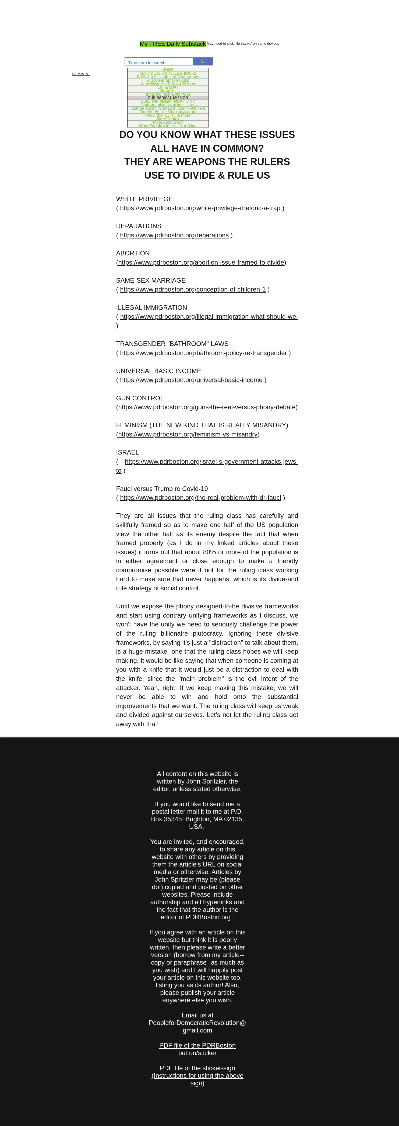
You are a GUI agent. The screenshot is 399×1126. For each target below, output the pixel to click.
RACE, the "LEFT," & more (167, 115)
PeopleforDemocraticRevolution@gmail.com (197, 1026)
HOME (168, 69)
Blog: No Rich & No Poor (168, 94)
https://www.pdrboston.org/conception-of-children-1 (193, 289)
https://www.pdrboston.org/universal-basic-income (191, 379)
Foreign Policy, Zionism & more (168, 111)
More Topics (168, 118)
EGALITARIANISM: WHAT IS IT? (168, 101)
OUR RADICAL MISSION (168, 97)
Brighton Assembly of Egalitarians (168, 76)
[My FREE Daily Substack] (173, 44)
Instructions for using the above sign (198, 1079)
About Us (168, 90)
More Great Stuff (168, 122)
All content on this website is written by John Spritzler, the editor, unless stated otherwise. (197, 781)
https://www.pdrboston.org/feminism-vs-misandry (188, 434)
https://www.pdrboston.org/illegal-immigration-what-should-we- (209, 316)
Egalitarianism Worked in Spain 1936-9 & (168, 108)
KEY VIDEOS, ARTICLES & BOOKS (168, 73)
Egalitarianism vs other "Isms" (167, 104)
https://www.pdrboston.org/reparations (174, 235)
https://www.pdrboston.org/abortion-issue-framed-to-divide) (202, 262)
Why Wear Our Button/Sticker (168, 83)
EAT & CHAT (167, 87)
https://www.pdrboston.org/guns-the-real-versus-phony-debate (207, 407)
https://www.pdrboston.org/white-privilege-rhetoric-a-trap (200, 208)
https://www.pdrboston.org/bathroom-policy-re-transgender (203, 352)
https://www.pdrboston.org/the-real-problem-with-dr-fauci (200, 497)
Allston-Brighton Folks (168, 80)
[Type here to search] (155, 63)
